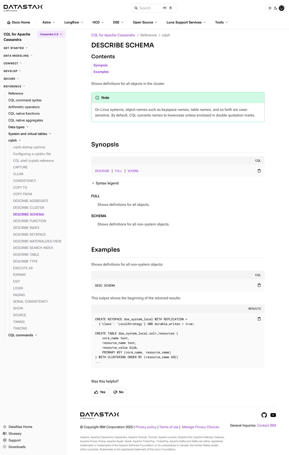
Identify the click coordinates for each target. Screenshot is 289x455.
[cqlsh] (36, 140)
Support (12, 440)
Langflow (74, 22)
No (118, 392)
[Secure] (33, 79)
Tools (222, 22)
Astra (49, 22)
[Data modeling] (33, 56)
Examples (101, 72)
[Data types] (36, 127)
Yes (99, 392)
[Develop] (33, 71)
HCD (99, 22)
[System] (281, 8)
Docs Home (18, 22)
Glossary (12, 433)
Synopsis (100, 65)
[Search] (154, 8)
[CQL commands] (36, 335)
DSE (118, 22)
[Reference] (33, 86)
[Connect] (33, 63)
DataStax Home (17, 427)
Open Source (145, 22)
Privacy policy (145, 427)
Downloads (14, 447)
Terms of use (168, 427)
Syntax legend (107, 183)
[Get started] (33, 48)
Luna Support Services (187, 22)
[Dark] (275, 8)
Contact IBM (266, 425)
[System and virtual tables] (36, 134)
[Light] (270, 8)
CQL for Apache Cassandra (113, 35)
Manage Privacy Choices (200, 427)
